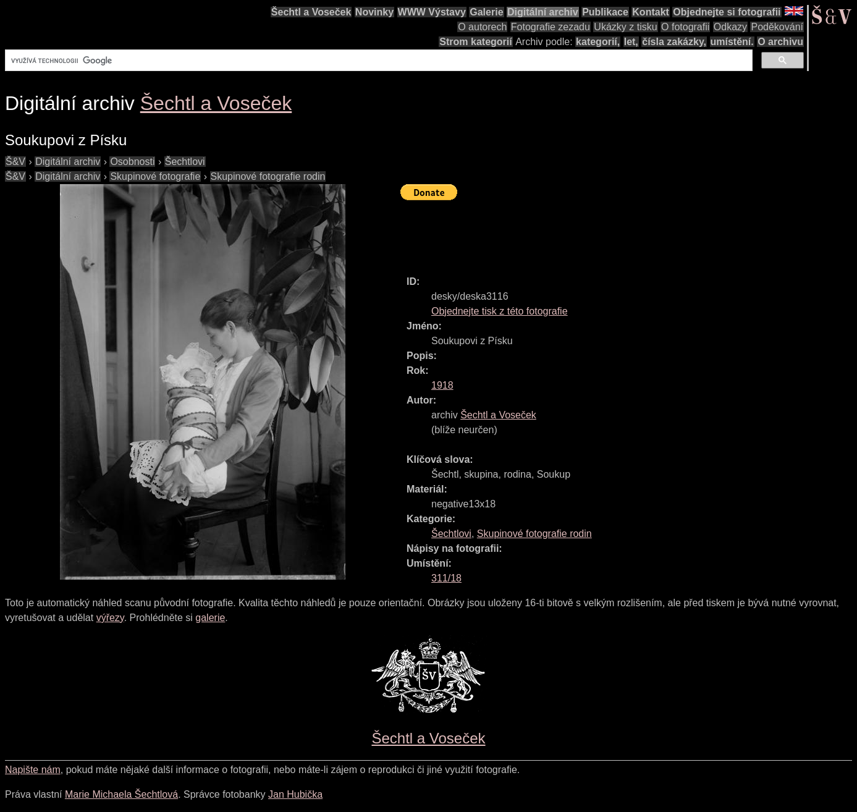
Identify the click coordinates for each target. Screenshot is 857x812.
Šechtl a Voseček (311, 12)
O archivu (780, 41)
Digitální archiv (542, 12)
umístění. (732, 41)
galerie (210, 617)
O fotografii (685, 27)
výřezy (110, 617)
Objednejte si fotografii (726, 12)
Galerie (486, 12)
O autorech (482, 27)
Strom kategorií (475, 41)
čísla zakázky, (674, 41)
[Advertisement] (625, 232)
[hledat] (377, 60)
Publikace (605, 12)
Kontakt (650, 12)
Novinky (374, 12)
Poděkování (777, 27)
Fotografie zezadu (550, 27)
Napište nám (33, 769)
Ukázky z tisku (625, 27)
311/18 (446, 578)
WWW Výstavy (432, 12)
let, (631, 41)
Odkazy (730, 27)
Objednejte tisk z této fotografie (499, 311)
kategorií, (598, 41)
